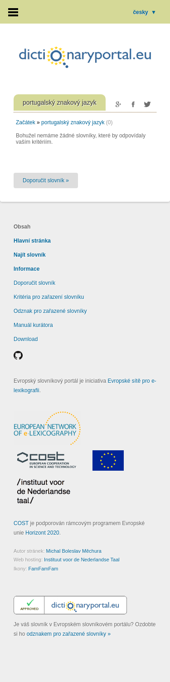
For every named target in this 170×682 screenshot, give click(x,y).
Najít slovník (30, 255)
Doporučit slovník (34, 283)
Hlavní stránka (32, 241)
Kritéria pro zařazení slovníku (49, 297)
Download (26, 339)
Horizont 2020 (42, 533)
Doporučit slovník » (46, 180)
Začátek (25, 122)
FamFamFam (43, 568)
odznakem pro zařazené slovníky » (69, 634)
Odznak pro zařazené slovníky (50, 311)
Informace (26, 269)
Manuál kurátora (33, 325)
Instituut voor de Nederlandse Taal (82, 559)
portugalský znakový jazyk (72, 122)
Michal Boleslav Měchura (74, 551)
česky (144, 12)
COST (21, 523)
